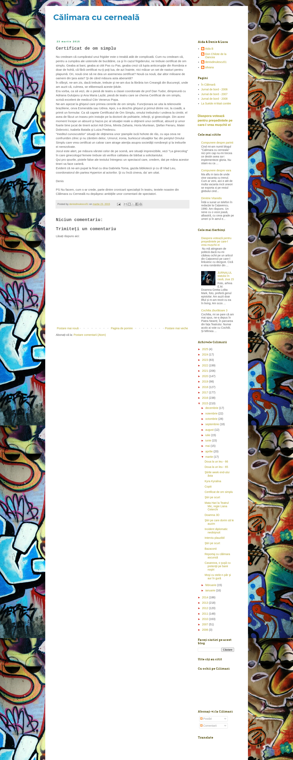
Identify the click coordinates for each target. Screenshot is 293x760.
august (209, 429)
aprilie (209, 451)
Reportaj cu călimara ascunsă (217, 555)
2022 (205, 365)
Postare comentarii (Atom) (90, 334)
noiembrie (211, 413)
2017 (205, 392)
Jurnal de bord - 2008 (214, 98)
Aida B (209, 48)
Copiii (208, 486)
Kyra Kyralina (213, 481)
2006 (205, 629)
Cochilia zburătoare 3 (214, 310)
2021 (205, 370)
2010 (205, 619)
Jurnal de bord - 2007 (214, 94)
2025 (205, 349)
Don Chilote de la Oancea (215, 55)
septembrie (212, 424)
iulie (208, 435)
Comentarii (208, 725)
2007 (205, 624)
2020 (205, 376)
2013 (205, 602)
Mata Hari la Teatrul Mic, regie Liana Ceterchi (217, 506)
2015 (205, 403)
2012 (205, 608)
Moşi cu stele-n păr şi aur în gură (218, 576)
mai (207, 445)
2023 (205, 359)
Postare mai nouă (68, 328)
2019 (205, 381)
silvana (209, 67)
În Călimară (208, 84)
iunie (208, 440)
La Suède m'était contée (216, 103)
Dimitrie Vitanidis (211, 198)
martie (209, 456)
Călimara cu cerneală (96, 17)
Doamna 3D (212, 515)
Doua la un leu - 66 (216, 461)
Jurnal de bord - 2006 (214, 89)
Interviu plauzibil (214, 537)
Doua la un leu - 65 (216, 466)
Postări (206, 718)
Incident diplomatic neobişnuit (216, 530)
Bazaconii (211, 548)
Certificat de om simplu (219, 491)
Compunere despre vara (216, 170)
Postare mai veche (176, 328)
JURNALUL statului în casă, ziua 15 (226, 276)
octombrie (211, 418)
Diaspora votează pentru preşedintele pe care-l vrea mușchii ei (215, 120)
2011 (205, 613)
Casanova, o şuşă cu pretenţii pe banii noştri (218, 566)
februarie (211, 585)
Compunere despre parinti (217, 142)
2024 (205, 354)
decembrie (212, 407)
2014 (205, 597)
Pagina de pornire (122, 328)
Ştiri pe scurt (212, 497)
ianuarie (210, 590)
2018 (205, 387)
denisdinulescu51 (216, 62)
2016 (205, 397)
